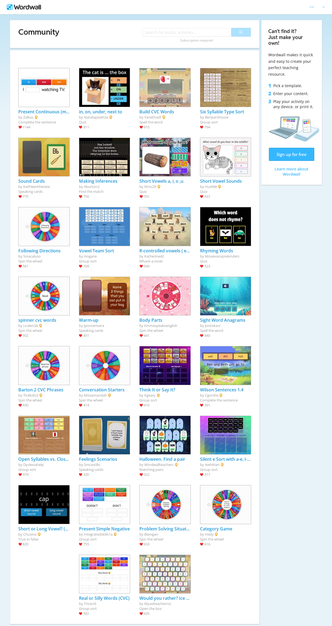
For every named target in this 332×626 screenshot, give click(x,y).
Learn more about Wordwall (292, 171)
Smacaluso (32, 256)
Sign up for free (292, 154)
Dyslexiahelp (33, 464)
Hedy (209, 534)
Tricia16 (90, 603)
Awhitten (212, 464)
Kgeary (149, 395)
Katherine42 (154, 256)
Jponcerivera (94, 325)
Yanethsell (152, 117)
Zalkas (28, 117)
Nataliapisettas (96, 117)
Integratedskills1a (98, 534)
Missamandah (95, 395)
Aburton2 (91, 186)
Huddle (211, 186)
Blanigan (151, 534)
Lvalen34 (30, 325)
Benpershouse (216, 117)
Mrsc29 (150, 186)
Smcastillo (92, 464)
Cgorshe (211, 395)
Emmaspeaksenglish (160, 325)
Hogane (90, 256)
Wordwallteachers (159, 464)
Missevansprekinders (222, 256)
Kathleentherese (36, 186)
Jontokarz (213, 325)
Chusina (29, 534)
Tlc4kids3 (30, 395)
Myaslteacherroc (157, 603)
